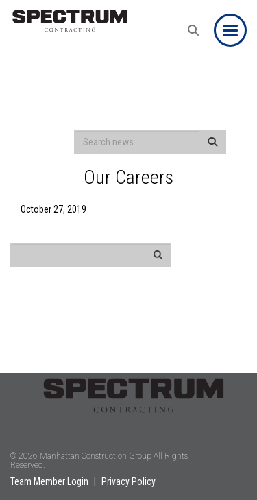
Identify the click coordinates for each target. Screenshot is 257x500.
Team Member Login (49, 481)
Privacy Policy (128, 481)
